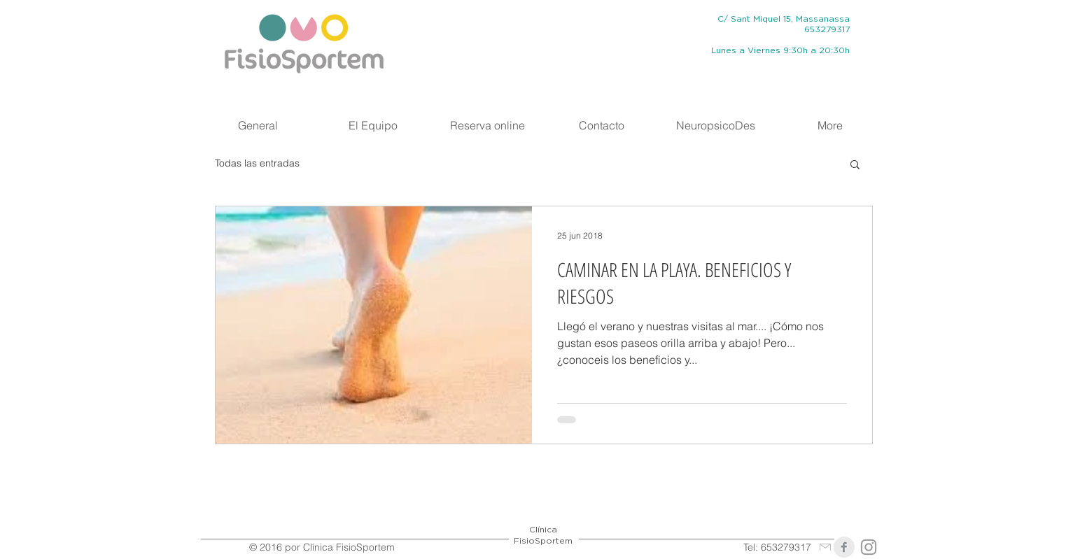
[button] (855, 165)
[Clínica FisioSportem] (844, 547)
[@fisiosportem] (868, 547)
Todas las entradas (257, 163)
